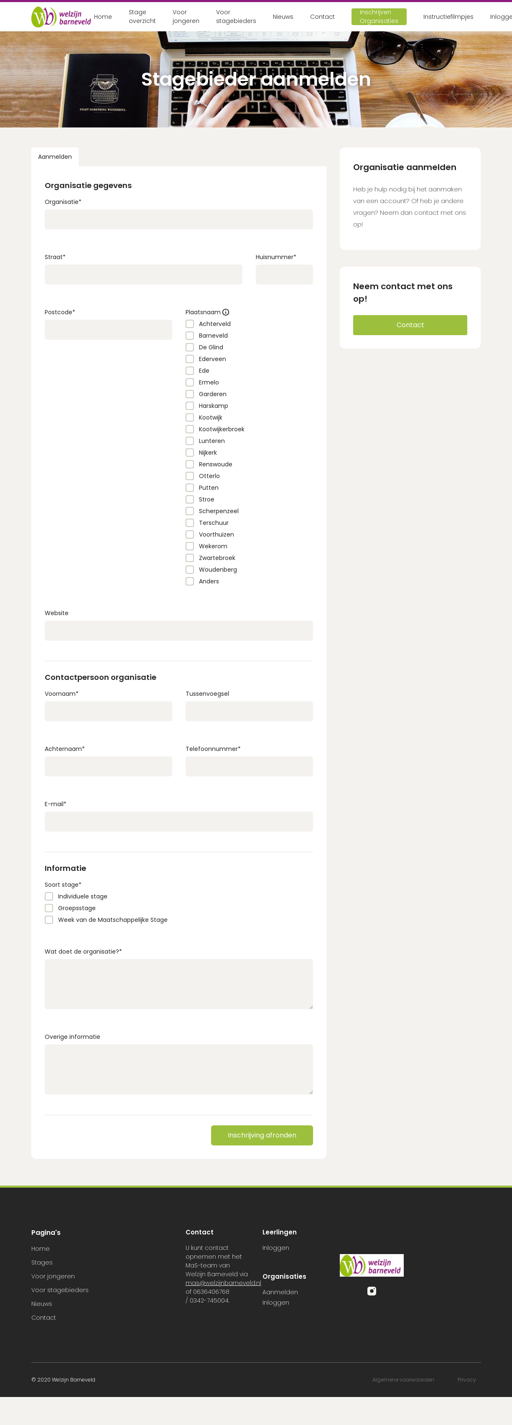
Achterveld (215, 324)
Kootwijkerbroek (222, 429)
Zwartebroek (217, 558)
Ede (204, 370)
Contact (322, 17)
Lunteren (212, 441)
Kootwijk (210, 417)
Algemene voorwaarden (403, 1379)
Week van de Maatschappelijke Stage (113, 920)
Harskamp (213, 406)
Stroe (206, 499)
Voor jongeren (186, 16)
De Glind (211, 347)
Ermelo (209, 382)
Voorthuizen (216, 534)
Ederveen (212, 359)
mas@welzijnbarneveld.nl (223, 1283)
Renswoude (215, 464)
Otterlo (209, 476)
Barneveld (213, 335)
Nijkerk (208, 452)
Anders (209, 581)
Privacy (467, 1379)
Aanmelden (55, 157)
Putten (209, 487)
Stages (42, 1262)
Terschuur (214, 523)
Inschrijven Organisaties (379, 16)
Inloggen (275, 1248)
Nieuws (283, 17)
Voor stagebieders (236, 16)
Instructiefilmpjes (448, 17)
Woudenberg (218, 569)
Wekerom (213, 546)
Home (103, 17)
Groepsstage (77, 908)
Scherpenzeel (219, 511)
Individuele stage (82, 896)
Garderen (213, 394)
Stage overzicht (142, 16)
